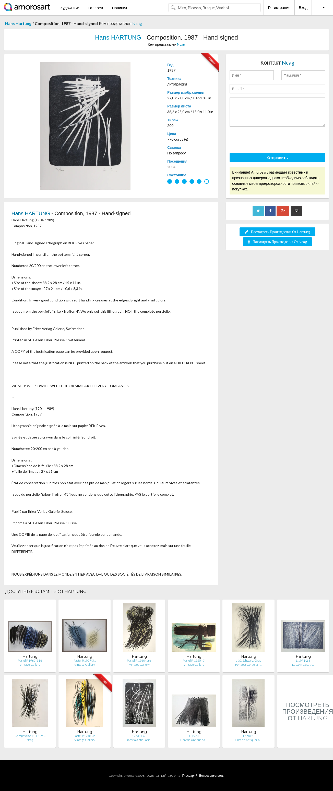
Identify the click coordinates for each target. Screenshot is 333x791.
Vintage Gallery (30, 664)
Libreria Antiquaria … (139, 740)
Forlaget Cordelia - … (248, 664)
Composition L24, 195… (30, 736)
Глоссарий (189, 775)
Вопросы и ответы (211, 775)
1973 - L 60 (139, 736)
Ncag (137, 23)
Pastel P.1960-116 (30, 660)
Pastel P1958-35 (85, 736)
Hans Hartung (18, 23)
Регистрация (279, 7)
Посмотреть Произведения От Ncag (277, 241)
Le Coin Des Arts (303, 664)
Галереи (95, 7)
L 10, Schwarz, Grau (248, 660)
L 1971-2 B (303, 660)
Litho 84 (248, 736)
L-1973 (194, 736)
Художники (69, 7)
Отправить (277, 157)
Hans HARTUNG (118, 37)
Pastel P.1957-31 (85, 660)
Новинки (119, 7)
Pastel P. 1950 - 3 (194, 660)
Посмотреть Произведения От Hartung (277, 231)
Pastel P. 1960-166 (139, 660)
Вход (303, 7)
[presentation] (268, 141)
